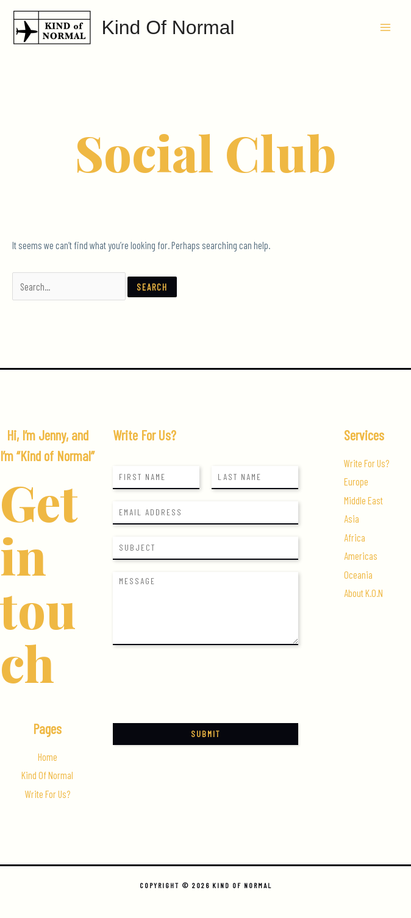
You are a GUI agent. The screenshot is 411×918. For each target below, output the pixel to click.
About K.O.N (363, 593)
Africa (354, 537)
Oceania (358, 575)
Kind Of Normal (167, 27)
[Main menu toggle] (385, 27)
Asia (351, 518)
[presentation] (205, 703)
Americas (360, 556)
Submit (205, 734)
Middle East (363, 500)
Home (47, 757)
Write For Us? (47, 794)
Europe (356, 481)
